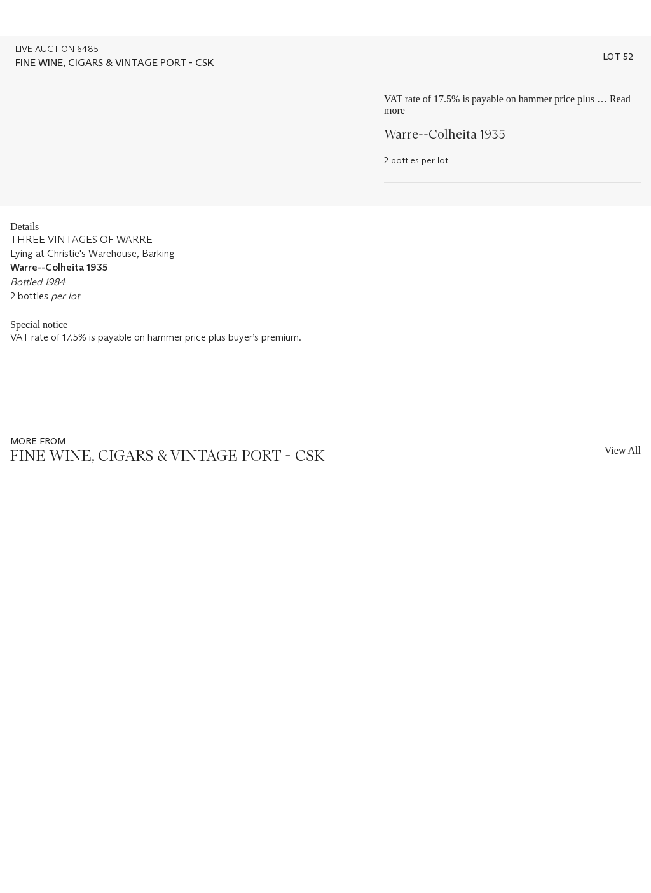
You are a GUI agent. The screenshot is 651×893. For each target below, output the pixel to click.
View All (623, 450)
